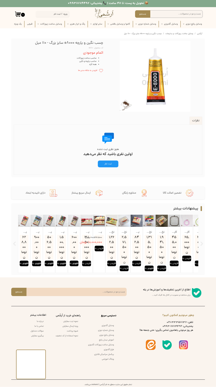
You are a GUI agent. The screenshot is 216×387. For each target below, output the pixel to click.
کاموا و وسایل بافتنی (120, 24)
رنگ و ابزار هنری (77, 24)
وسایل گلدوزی (171, 24)
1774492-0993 (172, 327)
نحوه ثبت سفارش (70, 321)
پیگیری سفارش (37, 336)
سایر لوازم (97, 24)
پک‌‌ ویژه (18, 24)
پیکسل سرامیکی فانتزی (104, 354)
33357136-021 (177, 323)
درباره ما (40, 321)
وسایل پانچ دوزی (194, 24)
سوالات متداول (37, 331)
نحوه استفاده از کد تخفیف (67, 336)
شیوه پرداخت (72, 331)
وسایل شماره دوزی (147, 24)
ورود (65, 14)
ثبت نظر (108, 164)
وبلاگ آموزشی (108, 359)
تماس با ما (39, 326)
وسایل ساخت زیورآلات (51, 24)
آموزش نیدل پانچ (106, 340)
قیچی (29, 24)
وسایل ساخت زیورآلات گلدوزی (101, 345)
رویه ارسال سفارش (70, 326)
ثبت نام (57, 14)
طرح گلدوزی (109, 349)
